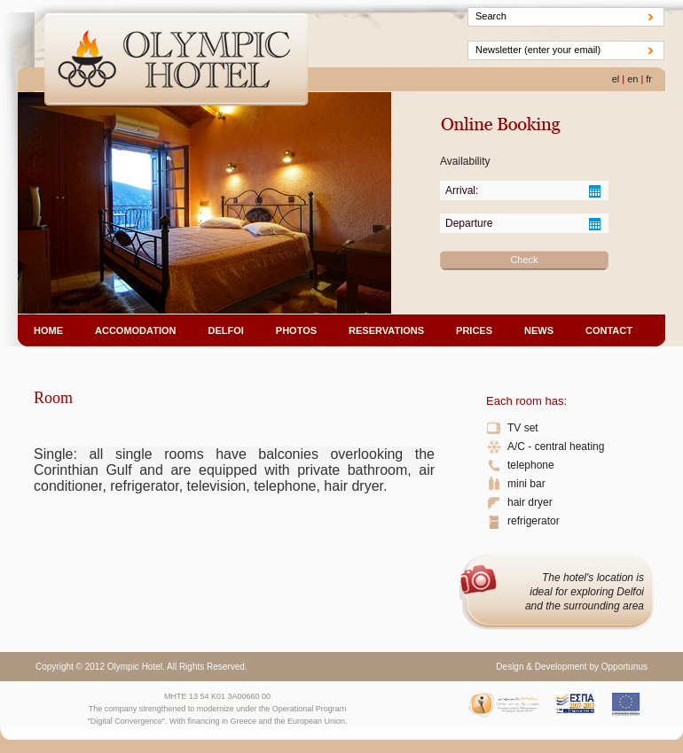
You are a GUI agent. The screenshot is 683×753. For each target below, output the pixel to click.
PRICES (474, 330)
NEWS (538, 330)
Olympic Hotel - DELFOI (176, 61)
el (616, 79)
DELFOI (225, 330)
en (632, 79)
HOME (48, 330)
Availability (465, 161)
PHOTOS (296, 330)
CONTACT (608, 330)
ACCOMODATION (135, 330)
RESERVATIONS (386, 330)
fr (649, 79)
